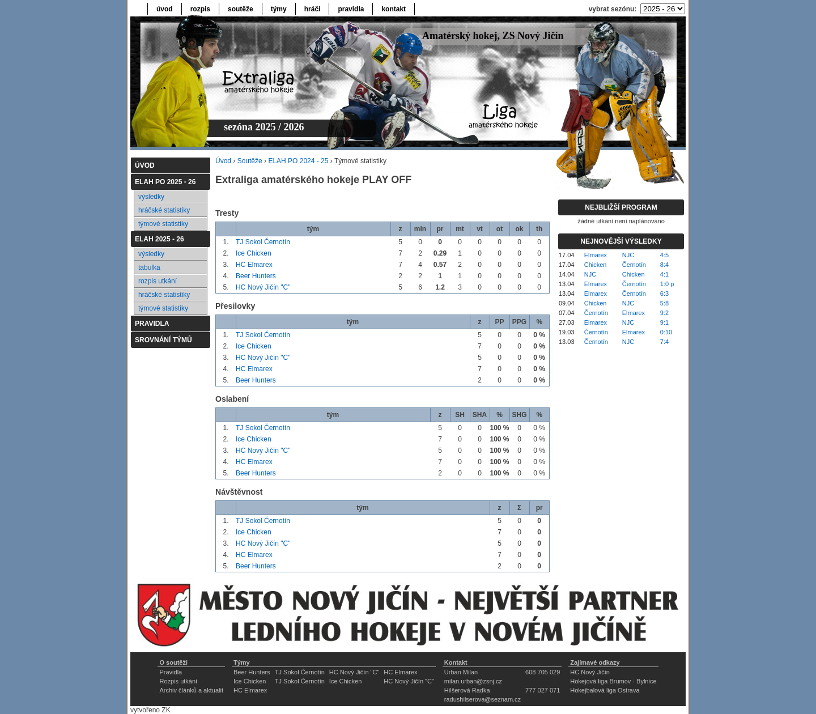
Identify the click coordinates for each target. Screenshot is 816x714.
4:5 (664, 255)
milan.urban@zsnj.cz (473, 681)
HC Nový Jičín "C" (263, 287)
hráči (312, 9)
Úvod (223, 161)
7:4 (664, 341)
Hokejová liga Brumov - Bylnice (613, 681)
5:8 (664, 303)
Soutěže (249, 161)
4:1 (664, 274)
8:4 (664, 264)
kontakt (393, 9)
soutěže (240, 9)
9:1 (664, 322)
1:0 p (667, 283)
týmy (279, 9)
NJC (628, 255)
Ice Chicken (253, 253)
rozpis (200, 9)
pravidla (351, 9)
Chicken (595, 264)
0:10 (666, 332)
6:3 (664, 293)
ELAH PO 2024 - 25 (298, 161)
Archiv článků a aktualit (191, 690)
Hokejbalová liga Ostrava (604, 690)
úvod (164, 9)
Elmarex (595, 255)
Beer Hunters (256, 276)
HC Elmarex (254, 265)
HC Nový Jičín (590, 672)
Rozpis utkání (178, 681)
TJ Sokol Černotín (263, 242)
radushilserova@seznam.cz (482, 699)
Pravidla (170, 672)
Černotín (634, 264)
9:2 (664, 312)
